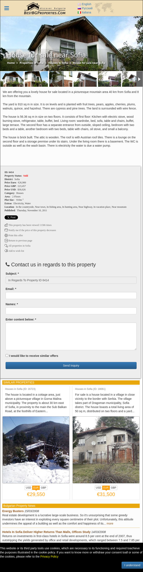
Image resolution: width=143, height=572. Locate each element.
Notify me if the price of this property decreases (30, 230)
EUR (35, 488)
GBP (43, 487)
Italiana (84, 12)
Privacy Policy (49, 556)
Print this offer (14, 235)
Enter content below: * (21, 319)
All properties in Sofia (17, 245)
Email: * (11, 289)
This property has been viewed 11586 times (28, 225)
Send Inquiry (71, 365)
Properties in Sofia (31, 63)
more (110, 523)
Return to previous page (18, 240)
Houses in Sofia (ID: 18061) (90, 389)
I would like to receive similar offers (32, 355)
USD (28, 487)
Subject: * (12, 273)
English (84, 4)
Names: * (12, 304)
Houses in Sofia (58, 63)
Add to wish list (14, 250)
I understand (132, 565)
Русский (85, 8)
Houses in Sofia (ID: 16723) (20, 389)
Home (11, 63)
